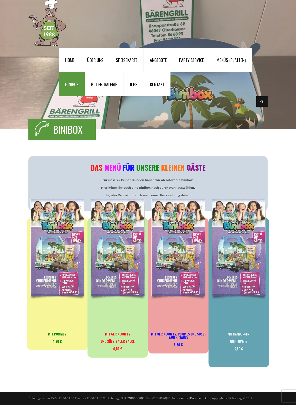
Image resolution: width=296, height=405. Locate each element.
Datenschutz (199, 398)
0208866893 (135, 398)
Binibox (71, 84)
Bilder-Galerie (104, 84)
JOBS (134, 84)
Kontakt (157, 84)
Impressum (180, 398)
